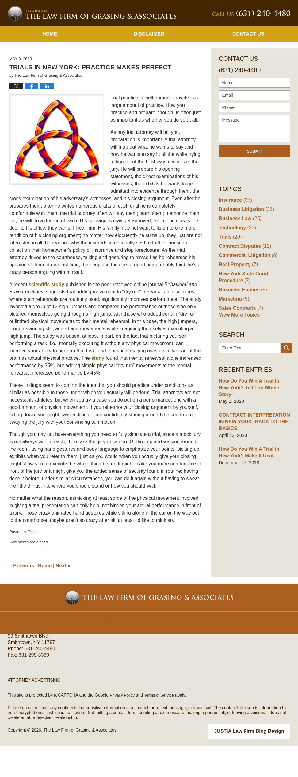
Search (286, 382)
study (98, 389)
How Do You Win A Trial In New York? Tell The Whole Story (252, 418)
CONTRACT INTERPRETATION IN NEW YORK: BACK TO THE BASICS (252, 449)
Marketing (233, 330)
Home (49, 65)
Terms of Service (162, 726)
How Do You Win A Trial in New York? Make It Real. (252, 479)
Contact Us (248, 65)
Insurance (234, 231)
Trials (32, 563)
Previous (21, 597)
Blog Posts (188, 649)
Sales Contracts (240, 339)
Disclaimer (149, 65)
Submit (254, 183)
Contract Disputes (243, 277)
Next (63, 597)
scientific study (47, 316)
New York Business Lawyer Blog (92, 44)
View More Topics (238, 349)
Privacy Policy (123, 726)
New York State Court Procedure (254, 309)
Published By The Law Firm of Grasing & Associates (251, 45)
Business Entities (241, 321)
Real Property (237, 296)
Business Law (239, 250)
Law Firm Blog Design (261, 762)
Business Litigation (245, 240)
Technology (236, 259)
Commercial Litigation (246, 286)
